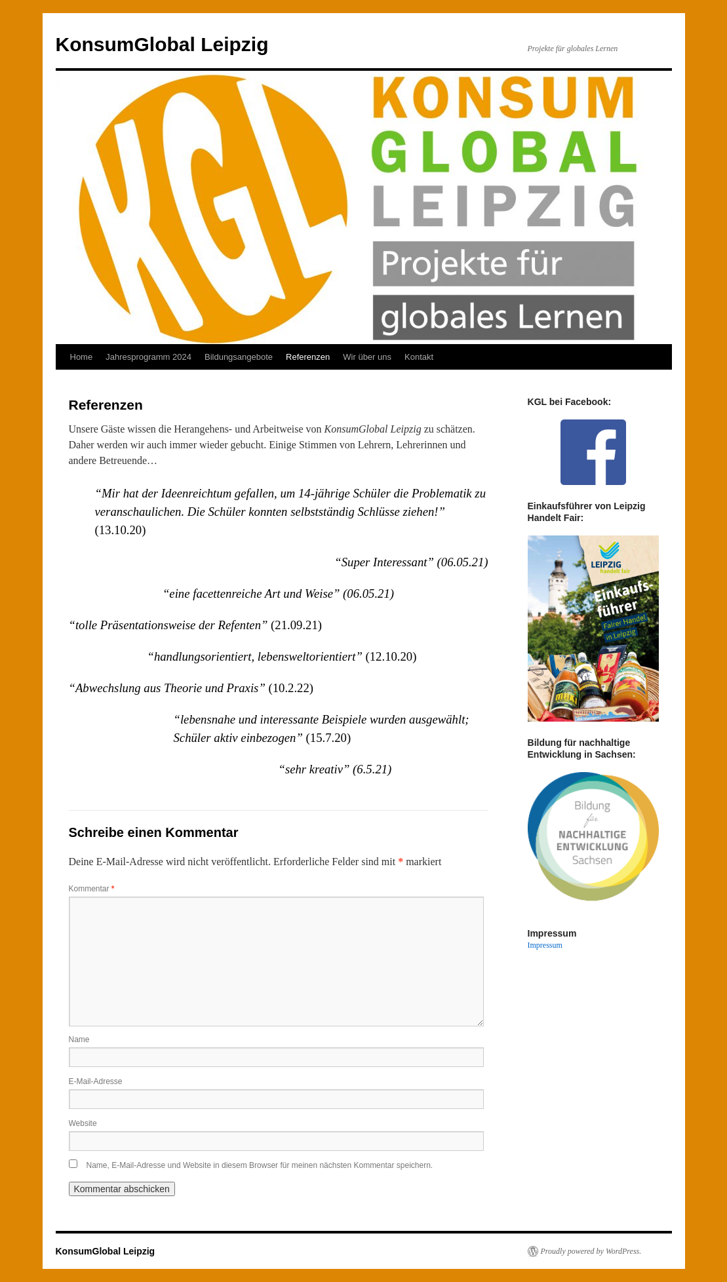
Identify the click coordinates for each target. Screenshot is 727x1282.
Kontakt (418, 357)
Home (81, 357)
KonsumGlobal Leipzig (162, 44)
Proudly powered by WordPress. (591, 1251)
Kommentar (92, 888)
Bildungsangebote (239, 357)
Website (83, 1123)
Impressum (545, 945)
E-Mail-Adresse (96, 1081)
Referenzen (308, 357)
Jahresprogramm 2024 (148, 357)
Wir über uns (367, 357)
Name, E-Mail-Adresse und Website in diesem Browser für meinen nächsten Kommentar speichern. (260, 1165)
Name (79, 1039)
